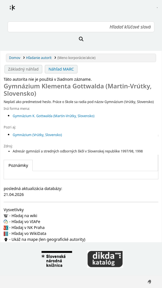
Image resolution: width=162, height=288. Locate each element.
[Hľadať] (81, 39)
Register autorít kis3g (17, 11)
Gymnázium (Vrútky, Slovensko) (37, 134)
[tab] (18, 165)
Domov (14, 57)
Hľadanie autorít (39, 57)
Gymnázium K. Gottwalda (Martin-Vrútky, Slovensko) (53, 116)
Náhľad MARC (61, 69)
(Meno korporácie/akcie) (76, 57)
